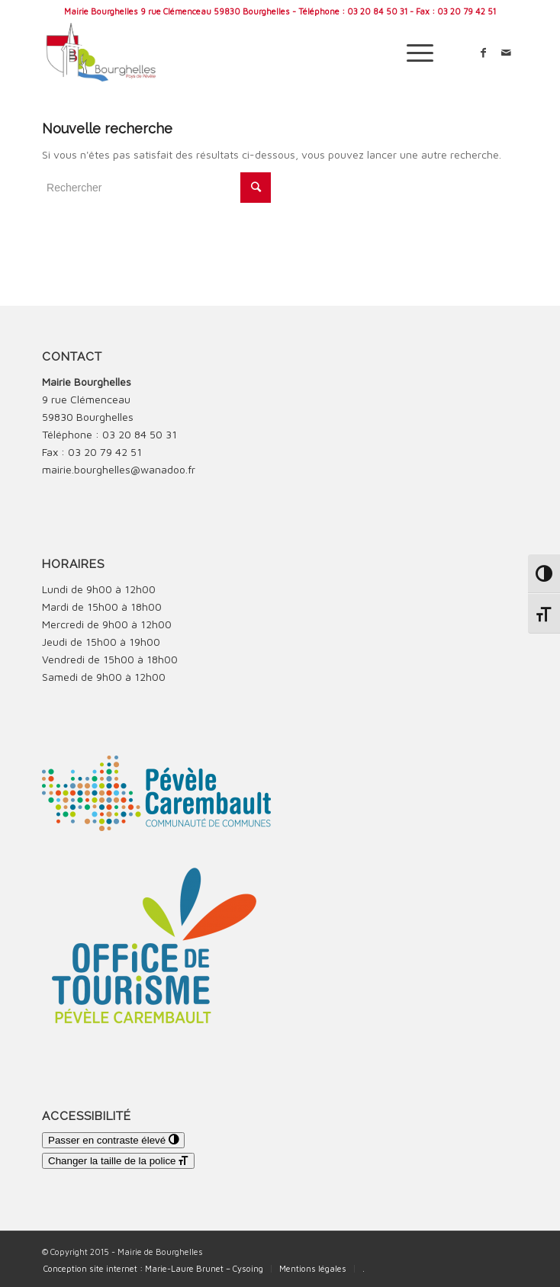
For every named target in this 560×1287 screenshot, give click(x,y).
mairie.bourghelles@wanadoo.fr (118, 469)
